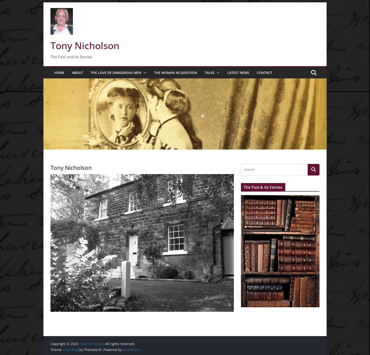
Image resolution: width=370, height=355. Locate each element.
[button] (144, 72)
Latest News (238, 72)
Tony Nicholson (84, 45)
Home (59, 72)
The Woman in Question (175, 72)
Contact (264, 72)
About (77, 72)
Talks (209, 72)
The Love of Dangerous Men (116, 72)
